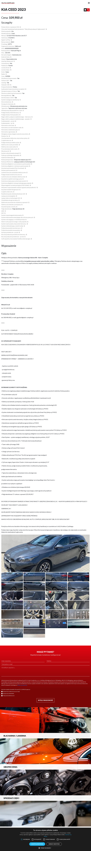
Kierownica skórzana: (7, 125)
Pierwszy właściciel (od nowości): (11, 93)
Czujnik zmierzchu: (7, 192)
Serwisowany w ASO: (7, 97)
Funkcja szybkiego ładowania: (10, 155)
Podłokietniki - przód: (8, 121)
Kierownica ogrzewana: (8, 132)
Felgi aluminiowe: (6, 209)
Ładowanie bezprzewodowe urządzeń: (13, 89)
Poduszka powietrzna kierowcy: (11, 228)
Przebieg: (4, 44)
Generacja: (4, 38)
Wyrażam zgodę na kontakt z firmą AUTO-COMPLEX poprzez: (15, 689)
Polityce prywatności (22, 685)
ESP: (2, 213)
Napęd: (3, 59)
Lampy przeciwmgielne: (8, 196)
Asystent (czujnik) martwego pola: (11, 179)
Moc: (3, 52)
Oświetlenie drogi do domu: (9, 200)
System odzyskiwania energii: (10, 153)
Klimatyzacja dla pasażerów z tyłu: (11, 110)
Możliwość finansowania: (9, 78)
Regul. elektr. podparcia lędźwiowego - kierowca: (16, 117)
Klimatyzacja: (5, 106)
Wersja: (3, 35)
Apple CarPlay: (5, 40)
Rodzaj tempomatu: (7, 159)
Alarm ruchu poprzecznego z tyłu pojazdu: (14, 221)
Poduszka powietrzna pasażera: (11, 230)
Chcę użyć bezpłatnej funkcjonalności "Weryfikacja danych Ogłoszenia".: (23, 29)
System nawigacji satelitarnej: (10, 100)
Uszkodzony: (5, 63)
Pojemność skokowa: (7, 46)
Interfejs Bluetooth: (7, 61)
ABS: (2, 211)
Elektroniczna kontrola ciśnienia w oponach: (14, 202)
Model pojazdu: (6, 33)
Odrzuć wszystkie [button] (54, 844)
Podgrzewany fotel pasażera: (10, 115)
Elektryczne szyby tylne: (8, 147)
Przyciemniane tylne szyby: (9, 149)
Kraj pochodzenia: (6, 87)
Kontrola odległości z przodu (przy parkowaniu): (16, 164)
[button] (45, 848)
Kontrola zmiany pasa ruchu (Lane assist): (13, 181)
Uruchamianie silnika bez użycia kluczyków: (14, 138)
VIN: (2, 48)
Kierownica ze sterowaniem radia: (11, 127)
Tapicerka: (4, 108)
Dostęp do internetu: (7, 104)
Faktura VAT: (5, 80)
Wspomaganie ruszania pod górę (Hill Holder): (15, 185)
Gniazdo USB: (5, 85)
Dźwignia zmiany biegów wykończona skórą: (15, 134)
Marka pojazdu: (6, 31)
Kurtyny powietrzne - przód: (9, 232)
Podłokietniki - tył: (7, 123)
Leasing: (3, 82)
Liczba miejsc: (5, 70)
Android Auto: (5, 57)
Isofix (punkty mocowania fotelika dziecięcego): (16, 239)
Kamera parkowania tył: (8, 170)
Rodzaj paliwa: (5, 50)
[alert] (45, 839)
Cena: (3, 76)
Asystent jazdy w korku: (8, 206)
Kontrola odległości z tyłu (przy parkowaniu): (15, 166)
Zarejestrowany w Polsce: (9, 91)
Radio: (3, 74)
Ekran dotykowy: (6, 102)
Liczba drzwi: (5, 67)
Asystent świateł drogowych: (10, 189)
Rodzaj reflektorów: (7, 162)
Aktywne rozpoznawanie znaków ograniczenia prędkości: (18, 187)
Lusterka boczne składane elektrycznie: (13, 177)
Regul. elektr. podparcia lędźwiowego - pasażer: (15, 119)
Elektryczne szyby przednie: (9, 144)
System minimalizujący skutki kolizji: (12, 226)
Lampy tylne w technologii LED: (10, 198)
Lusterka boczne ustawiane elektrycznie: (13, 172)
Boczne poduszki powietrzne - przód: (12, 236)
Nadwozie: (4, 65)
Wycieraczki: (5, 151)
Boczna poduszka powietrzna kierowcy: (13, 234)
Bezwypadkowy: (6, 95)
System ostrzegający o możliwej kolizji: (13, 219)
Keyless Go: (5, 136)
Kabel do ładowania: (7, 157)
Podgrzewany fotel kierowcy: (10, 112)
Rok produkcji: (5, 42)
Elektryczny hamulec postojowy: (11, 204)
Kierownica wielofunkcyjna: (9, 129)
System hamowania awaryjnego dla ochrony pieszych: (17, 217)
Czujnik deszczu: (6, 140)
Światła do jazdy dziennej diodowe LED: (13, 194)
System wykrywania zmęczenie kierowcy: (13, 224)
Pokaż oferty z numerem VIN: (10, 27)
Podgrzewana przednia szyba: (10, 142)
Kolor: (3, 72)
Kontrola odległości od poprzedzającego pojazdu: (16, 183)
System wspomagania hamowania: (11, 215)
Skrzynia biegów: (6, 55)
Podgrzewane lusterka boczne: (10, 174)
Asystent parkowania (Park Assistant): (13, 168)
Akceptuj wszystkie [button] (37, 844)
